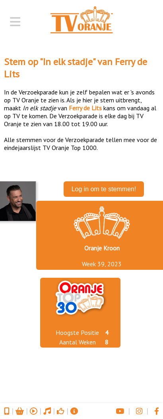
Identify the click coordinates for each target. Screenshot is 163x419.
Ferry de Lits (85, 108)
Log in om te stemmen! (104, 189)
